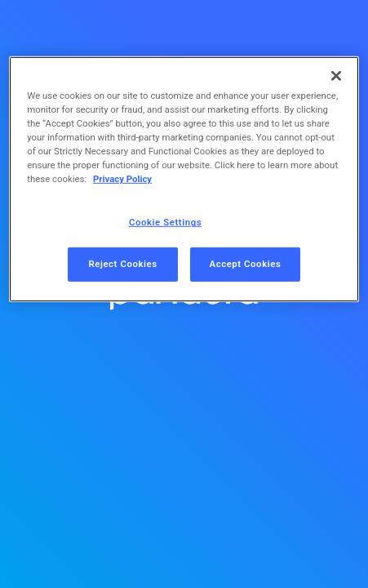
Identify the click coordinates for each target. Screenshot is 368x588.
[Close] (336, 76)
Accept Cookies (246, 264)
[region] (183, 179)
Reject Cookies (122, 264)
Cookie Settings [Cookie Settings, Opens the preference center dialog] (165, 222)
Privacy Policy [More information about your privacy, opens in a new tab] (122, 179)
